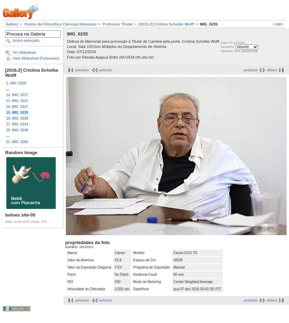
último (272, 70)
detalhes (86, 247)
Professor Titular (117, 24)
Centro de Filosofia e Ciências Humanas (60, 24)
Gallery (12, 24)
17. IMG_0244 (17, 124)
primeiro (82, 70)
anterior (105, 70)
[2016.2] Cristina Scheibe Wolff (166, 24)
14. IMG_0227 (17, 107)
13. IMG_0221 (17, 101)
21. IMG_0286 (17, 142)
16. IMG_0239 (17, 118)
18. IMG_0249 (17, 130)
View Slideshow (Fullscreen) (36, 58)
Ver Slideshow (24, 52)
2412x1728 (249, 51)
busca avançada (26, 40)
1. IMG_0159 (16, 83)
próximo (251, 70)
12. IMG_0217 (17, 95)
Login (278, 24)
